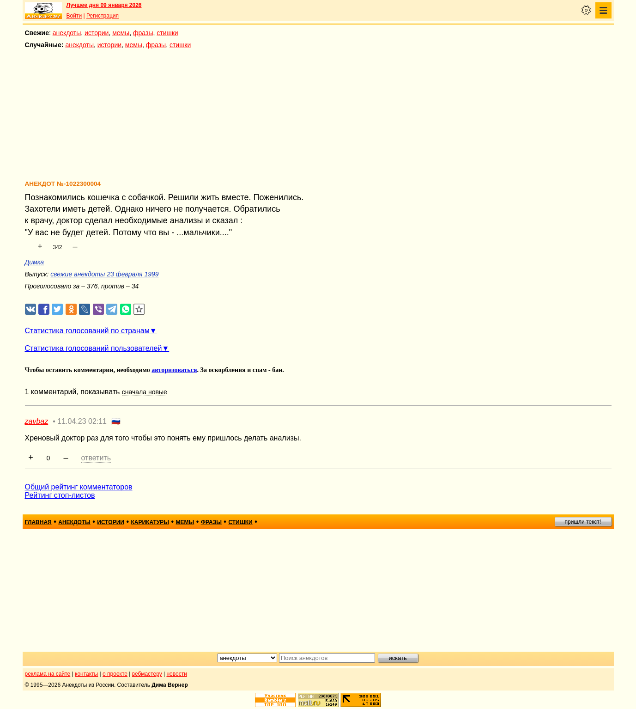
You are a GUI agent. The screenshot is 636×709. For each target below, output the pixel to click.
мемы (120, 33)
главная (38, 522)
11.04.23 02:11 (82, 421)
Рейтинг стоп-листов (60, 495)
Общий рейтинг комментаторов (79, 487)
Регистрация (102, 15)
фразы (143, 33)
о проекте (115, 674)
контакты (86, 674)
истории (97, 33)
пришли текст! (583, 522)
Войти (74, 15)
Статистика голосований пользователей (93, 348)
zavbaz (36, 421)
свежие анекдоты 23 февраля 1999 (104, 274)
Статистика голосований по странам (87, 331)
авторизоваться (174, 370)
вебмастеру (147, 674)
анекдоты (67, 33)
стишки (167, 33)
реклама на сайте (48, 674)
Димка (34, 262)
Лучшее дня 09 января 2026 (104, 5)
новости (176, 674)
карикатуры (150, 522)
